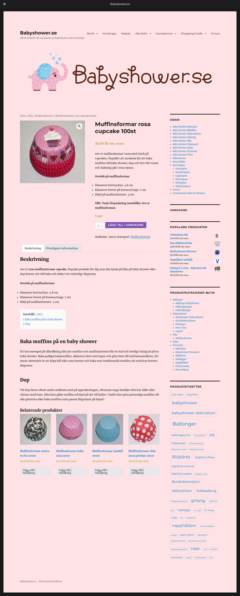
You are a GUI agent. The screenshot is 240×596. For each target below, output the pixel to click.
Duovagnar (181, 168)
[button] (79, 126)
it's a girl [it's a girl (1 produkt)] (197, 510)
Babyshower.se (120, 4)
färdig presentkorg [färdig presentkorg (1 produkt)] (179, 501)
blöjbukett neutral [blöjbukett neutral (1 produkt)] (178, 449)
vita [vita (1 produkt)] (210, 558)
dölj (39, 314)
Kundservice (164, 33)
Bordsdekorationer (186, 320)
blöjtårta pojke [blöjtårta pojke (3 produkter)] (182, 473)
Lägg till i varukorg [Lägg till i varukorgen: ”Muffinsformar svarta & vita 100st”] (29, 471)
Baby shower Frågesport (185, 144)
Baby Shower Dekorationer (187, 133)
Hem (23, 115)
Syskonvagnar (183, 186)
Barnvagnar (179, 165)
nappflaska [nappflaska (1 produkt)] (190, 518)
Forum (215, 33)
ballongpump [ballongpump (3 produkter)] (181, 435)
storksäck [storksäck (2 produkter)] (177, 557)
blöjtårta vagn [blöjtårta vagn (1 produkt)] (201, 474)
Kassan (126, 33)
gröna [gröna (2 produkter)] (213, 501)
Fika (30, 115)
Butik (90, 33)
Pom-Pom (181, 327)
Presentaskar (183, 366)
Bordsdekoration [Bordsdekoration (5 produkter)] (186, 481)
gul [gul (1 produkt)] (172, 510)
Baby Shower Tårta (183, 154)
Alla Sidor (141, 33)
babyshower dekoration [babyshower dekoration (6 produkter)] (194, 413)
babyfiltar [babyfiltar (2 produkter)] (192, 394)
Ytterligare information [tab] (62, 248)
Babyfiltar (181, 348)
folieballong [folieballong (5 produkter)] (206, 491)
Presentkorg (182, 369)
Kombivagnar (183, 172)
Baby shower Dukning (184, 137)
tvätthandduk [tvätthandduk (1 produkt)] (200, 558)
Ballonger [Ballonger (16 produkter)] (184, 424)
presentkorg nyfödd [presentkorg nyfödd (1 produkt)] (197, 541)
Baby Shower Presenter (185, 151)
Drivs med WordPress (50, 581)
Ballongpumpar (184, 306)
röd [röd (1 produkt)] (205, 549)
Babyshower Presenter (188, 352)
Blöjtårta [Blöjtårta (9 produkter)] (181, 456)
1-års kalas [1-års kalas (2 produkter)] (177, 394)
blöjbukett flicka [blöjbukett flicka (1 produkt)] (196, 444)
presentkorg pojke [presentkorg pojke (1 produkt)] (179, 549)
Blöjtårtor (181, 355)
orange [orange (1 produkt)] (174, 535)
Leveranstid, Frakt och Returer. (189, 193)
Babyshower (179, 158)
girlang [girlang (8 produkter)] (198, 500)
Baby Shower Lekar (183, 147)
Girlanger (181, 324)
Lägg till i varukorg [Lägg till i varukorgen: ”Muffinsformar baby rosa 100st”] (65, 471)
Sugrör (179, 331)
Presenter (178, 345)
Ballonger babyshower (187, 303)
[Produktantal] (100, 225)
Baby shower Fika (182, 140)
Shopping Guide (192, 33)
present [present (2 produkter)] (202, 534)
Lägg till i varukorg (126, 225)
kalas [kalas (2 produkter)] (174, 517)
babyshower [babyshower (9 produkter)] (185, 402)
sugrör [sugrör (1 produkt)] (189, 558)
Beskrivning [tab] (33, 248)
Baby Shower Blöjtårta (184, 130)
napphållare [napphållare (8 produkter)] (184, 525)
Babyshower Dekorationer (189, 317)
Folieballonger (183, 310)
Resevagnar (182, 179)
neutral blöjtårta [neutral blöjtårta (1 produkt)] (207, 526)
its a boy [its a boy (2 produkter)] (209, 510)
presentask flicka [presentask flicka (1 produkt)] (178, 541)
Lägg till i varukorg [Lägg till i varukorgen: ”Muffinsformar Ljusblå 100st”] (101, 471)
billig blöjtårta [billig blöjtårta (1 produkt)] (200, 435)
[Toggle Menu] (4, 4)
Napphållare (182, 362)
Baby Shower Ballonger (185, 126)
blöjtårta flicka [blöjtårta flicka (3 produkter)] (205, 457)
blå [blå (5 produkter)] (212, 435)
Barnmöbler (179, 161)
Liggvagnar (182, 175)
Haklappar (181, 359)
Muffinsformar (44, 115)
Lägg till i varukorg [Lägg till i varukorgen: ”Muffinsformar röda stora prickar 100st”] (137, 471)
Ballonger (178, 299)
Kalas (175, 341)
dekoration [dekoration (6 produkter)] (182, 490)
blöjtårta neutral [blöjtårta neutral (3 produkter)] (183, 466)
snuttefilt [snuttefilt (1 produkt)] (214, 549)
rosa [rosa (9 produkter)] (195, 548)
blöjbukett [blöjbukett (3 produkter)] (179, 443)
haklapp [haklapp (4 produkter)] (183, 510)
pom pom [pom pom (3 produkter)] (187, 534)
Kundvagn (110, 33)
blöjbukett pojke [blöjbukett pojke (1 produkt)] (196, 449)
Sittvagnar (181, 182)
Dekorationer (180, 313)
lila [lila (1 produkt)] (181, 518)
